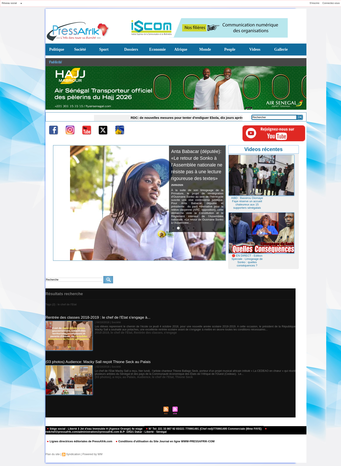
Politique (56, 49)
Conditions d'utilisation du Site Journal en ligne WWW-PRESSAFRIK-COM (159, 441)
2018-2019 (101, 332)
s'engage (161, 332)
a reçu (114, 377)
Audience (138, 377)
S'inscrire (314, 3)
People (229, 49)
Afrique (180, 49)
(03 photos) (102, 377)
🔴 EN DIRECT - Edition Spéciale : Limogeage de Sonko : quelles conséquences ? (246, 260)
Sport (104, 49)
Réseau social (9, 3)
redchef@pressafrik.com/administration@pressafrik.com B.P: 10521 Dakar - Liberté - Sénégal (151, 430)
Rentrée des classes (141, 332)
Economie (157, 49)
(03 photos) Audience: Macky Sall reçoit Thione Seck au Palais (99, 362)
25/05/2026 (177, 205)
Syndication (72, 454)
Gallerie (281, 49)
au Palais (125, 377)
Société (80, 49)
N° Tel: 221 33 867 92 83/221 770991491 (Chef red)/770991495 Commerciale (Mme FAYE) (196, 428)
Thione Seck (173, 377)
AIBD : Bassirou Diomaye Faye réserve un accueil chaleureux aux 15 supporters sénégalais (247, 202)
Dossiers (131, 49)
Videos (254, 49)
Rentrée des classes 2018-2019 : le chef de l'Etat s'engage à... (99, 317)
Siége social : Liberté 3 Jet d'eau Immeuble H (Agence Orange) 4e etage (93, 428)
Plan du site (52, 454)
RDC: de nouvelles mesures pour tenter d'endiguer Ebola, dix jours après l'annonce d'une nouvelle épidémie (200, 117)
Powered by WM (90, 454)
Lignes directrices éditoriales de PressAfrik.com (78, 441)
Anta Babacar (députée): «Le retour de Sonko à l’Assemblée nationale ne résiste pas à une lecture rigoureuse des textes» (196, 175)
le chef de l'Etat (118, 332)
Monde (205, 49)
